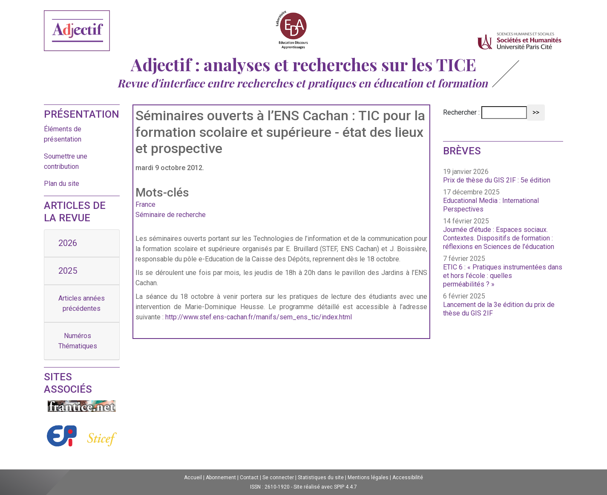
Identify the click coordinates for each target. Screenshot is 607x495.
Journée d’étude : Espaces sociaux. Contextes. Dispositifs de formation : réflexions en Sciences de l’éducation (498, 238)
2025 (67, 271)
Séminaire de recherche (170, 215)
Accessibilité (407, 478)
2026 (67, 243)
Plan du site (61, 183)
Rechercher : (461, 112)
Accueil (193, 478)
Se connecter (278, 478)
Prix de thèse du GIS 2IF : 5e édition (496, 180)
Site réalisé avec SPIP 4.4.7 (325, 487)
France (145, 204)
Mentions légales (368, 478)
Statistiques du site (321, 478)
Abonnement (221, 478)
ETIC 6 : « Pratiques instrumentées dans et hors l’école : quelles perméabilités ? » (502, 275)
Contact (249, 478)
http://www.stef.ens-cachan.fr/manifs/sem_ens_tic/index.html (258, 317)
